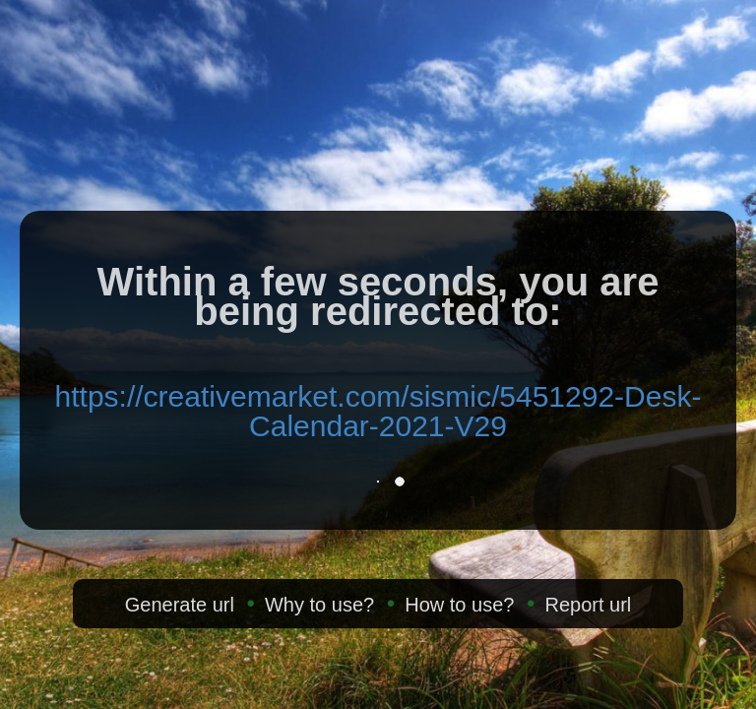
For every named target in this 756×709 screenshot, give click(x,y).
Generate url (179, 604)
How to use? (459, 604)
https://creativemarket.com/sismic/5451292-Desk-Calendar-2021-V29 (378, 411)
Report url (587, 604)
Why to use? (319, 604)
